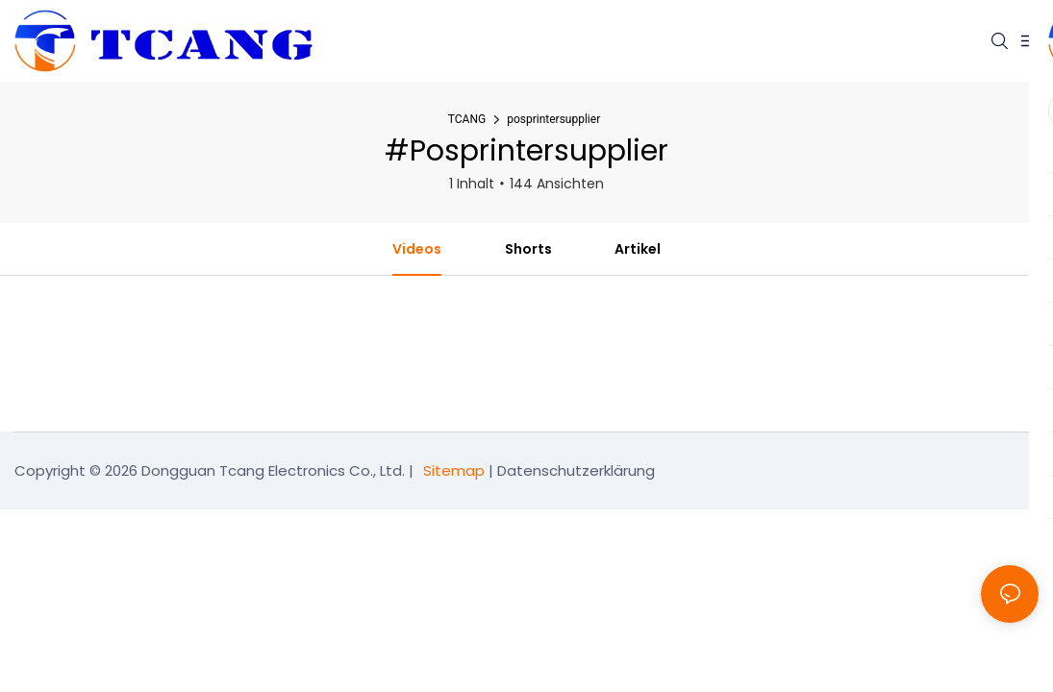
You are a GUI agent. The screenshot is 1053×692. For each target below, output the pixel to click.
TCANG (467, 119)
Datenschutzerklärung (576, 470)
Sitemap (454, 470)
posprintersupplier (553, 119)
